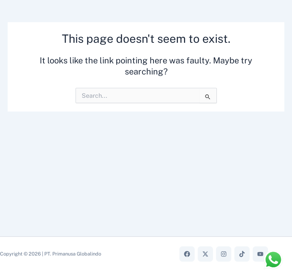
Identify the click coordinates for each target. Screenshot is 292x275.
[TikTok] (242, 254)
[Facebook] (187, 254)
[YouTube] (260, 254)
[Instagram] (223, 254)
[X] (205, 254)
